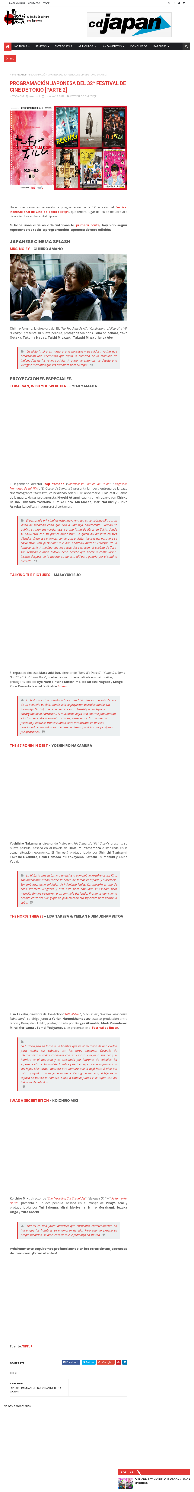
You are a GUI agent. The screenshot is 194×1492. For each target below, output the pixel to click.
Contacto (34, 3)
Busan (74, 682)
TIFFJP (94, 96)
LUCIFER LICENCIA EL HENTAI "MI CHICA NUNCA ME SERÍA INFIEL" (168, 94)
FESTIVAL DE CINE (80, 96)
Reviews (41, 46)
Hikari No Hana (16, 3)
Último (146, 124)
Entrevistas (63, 46)
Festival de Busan (68, 1032)
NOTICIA (22, 74)
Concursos (139, 46)
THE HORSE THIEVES (26, 912)
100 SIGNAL (87, 1014)
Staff (46, 3)
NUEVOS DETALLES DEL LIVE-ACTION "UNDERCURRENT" (166, 109)
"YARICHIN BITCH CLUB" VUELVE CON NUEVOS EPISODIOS (168, 79)
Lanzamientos (112, 46)
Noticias (20, 46)
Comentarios (176, 124)
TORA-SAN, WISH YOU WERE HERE (39, 382)
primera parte (83, 221)
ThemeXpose (70, 1486)
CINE (21, 96)
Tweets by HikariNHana (147, 147)
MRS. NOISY (20, 244)
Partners (160, 46)
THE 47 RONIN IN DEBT (29, 741)
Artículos (86, 46)
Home (13, 74)
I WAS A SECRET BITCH (29, 1105)
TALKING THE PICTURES (30, 570)
